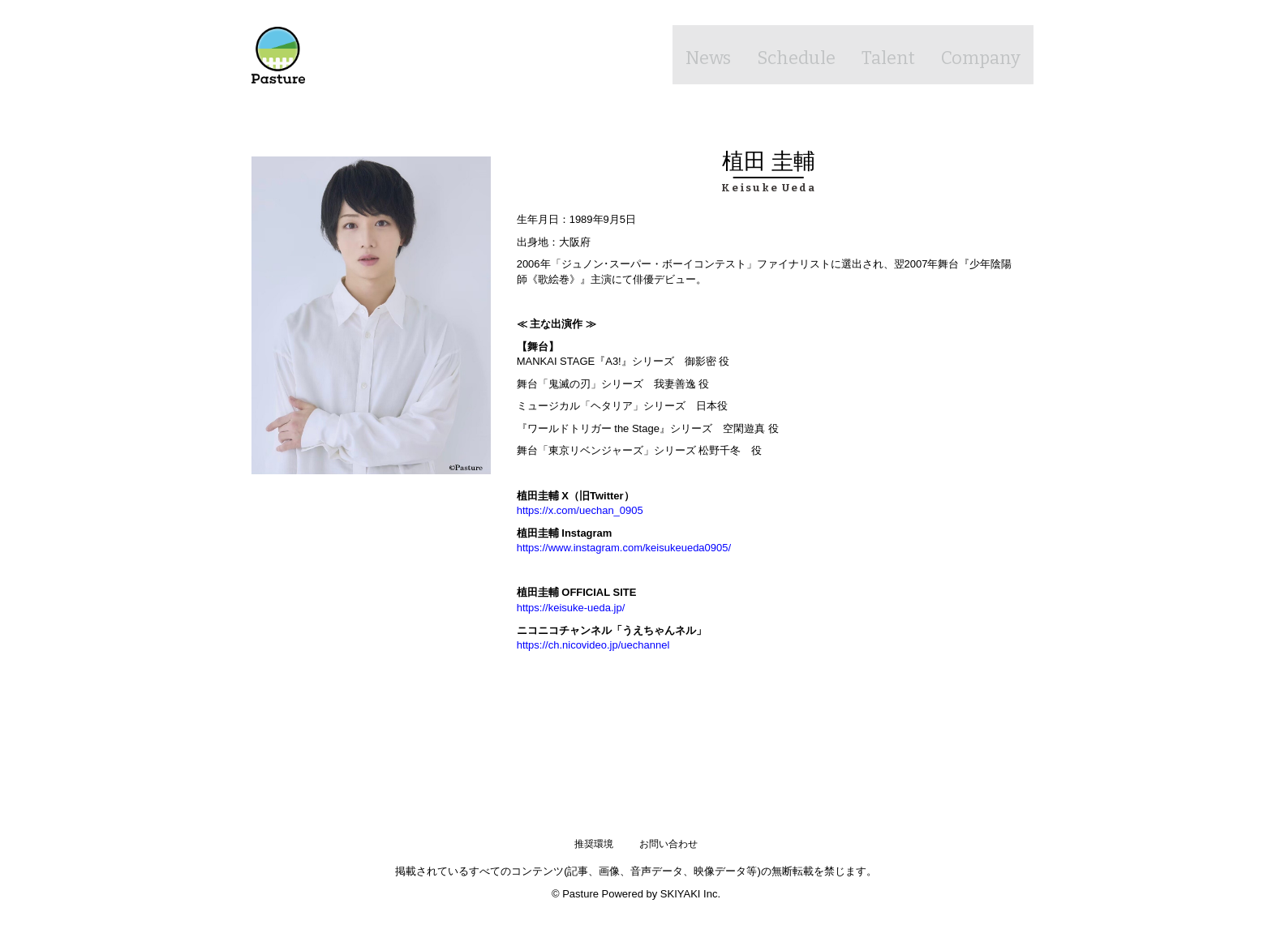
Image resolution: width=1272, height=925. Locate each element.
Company (977, 54)
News (686, 54)
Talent (878, 54)
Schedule (780, 54)
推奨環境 (593, 844)
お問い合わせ (668, 844)
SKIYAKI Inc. (690, 893)
